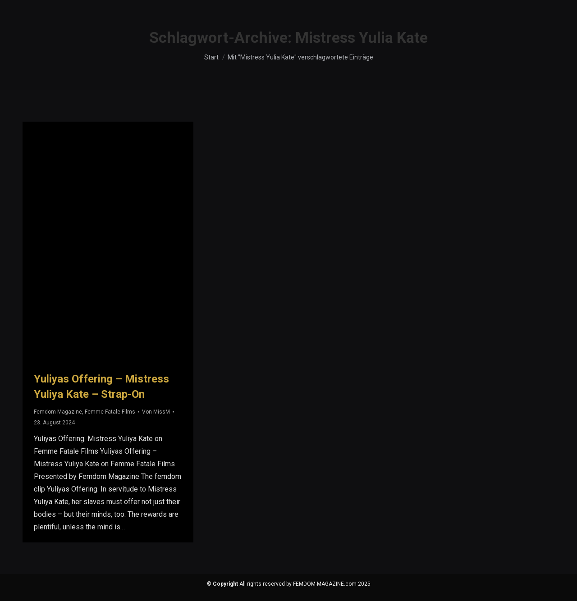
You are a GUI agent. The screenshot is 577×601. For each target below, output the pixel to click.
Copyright (225, 584)
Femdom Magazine (58, 412)
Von (156, 412)
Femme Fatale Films (110, 412)
